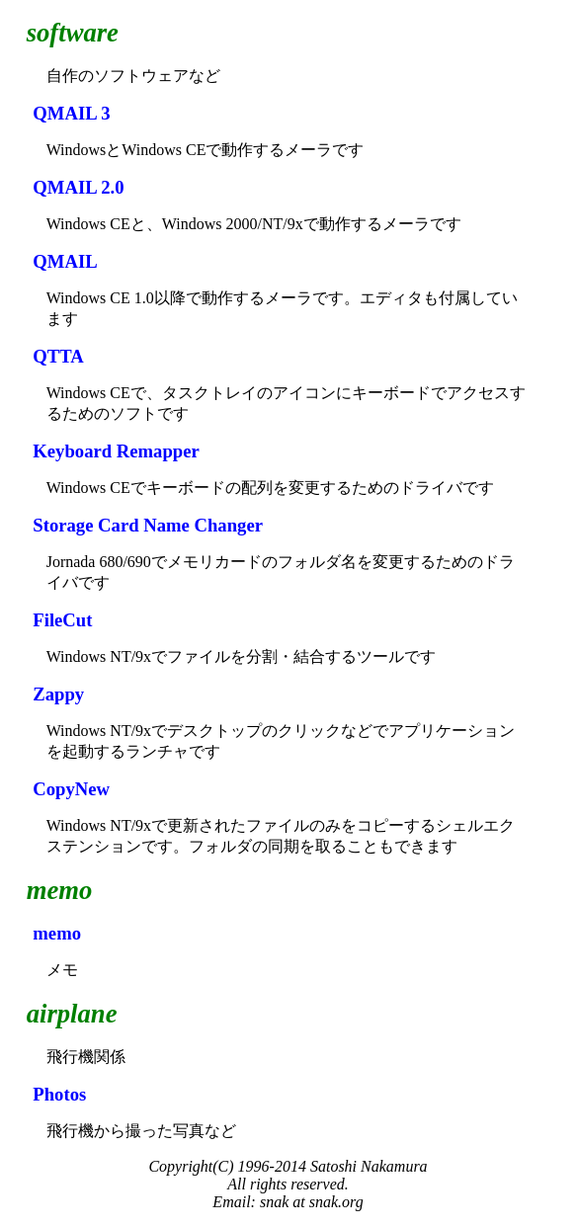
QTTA (58, 356)
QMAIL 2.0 (78, 187)
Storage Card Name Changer (148, 525)
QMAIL (65, 261)
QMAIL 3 (71, 113)
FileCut (62, 620)
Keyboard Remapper (116, 451)
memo (57, 933)
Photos (59, 1094)
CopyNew (71, 788)
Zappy (58, 694)
